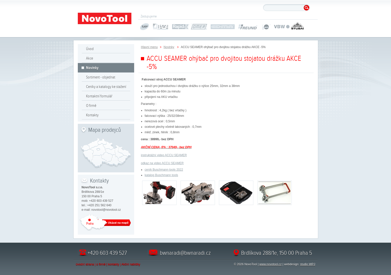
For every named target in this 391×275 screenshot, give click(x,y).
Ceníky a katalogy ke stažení (106, 86)
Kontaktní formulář (99, 96)
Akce (89, 58)
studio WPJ (307, 264)
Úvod (90, 49)
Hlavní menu (149, 47)
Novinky (92, 68)
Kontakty (92, 115)
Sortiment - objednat (100, 77)
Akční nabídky (130, 264)
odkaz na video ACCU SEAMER (162, 163)
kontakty (113, 264)
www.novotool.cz (270, 264)
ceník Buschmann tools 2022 (164, 169)
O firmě (91, 105)
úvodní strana (85, 264)
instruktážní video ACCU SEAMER (164, 155)
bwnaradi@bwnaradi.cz (185, 253)
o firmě (101, 264)
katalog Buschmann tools (161, 175)
